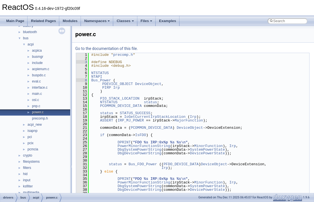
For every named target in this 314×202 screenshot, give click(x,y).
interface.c (39, 87)
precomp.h (40, 118)
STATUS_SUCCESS (135, 113)
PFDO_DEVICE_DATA (181, 164)
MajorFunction (188, 120)
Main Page (15, 21)
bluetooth (30, 32)
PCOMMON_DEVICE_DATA (121, 105)
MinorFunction (208, 145)
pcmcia (33, 149)
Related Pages (43, 21)
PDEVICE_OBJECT (117, 83)
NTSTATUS (100, 72)
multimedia (31, 192)
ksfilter (28, 186)
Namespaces (97, 21)
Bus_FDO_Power (143, 164)
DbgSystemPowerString (139, 149)
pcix (30, 143)
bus (25, 38)
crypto (27, 155)
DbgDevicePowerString (139, 153)
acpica (37, 50)
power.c (38, 112)
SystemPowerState (207, 149)
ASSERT (106, 120)
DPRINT (124, 142)
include (37, 63)
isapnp (32, 131)
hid (25, 174)
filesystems (31, 162)
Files (147, 21)
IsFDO (140, 134)
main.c (37, 94)
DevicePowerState (207, 153)
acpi (31, 44)
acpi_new (35, 125)
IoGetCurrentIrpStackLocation (154, 116)
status (150, 102)
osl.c (35, 100)
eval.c (36, 81)
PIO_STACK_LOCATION (119, 98)
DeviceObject (148, 83)
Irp (116, 87)
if (102, 134)
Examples (167, 21)
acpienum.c (40, 69)
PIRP (106, 87)
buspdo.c (39, 75)
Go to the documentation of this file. (106, 48)
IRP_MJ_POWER (131, 120)
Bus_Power (101, 80)
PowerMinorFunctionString (144, 145)
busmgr (37, 57)
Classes (125, 21)
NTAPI (96, 76)
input (26, 180)
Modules (70, 21)
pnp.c (36, 106)
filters (27, 168)
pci (30, 137)
